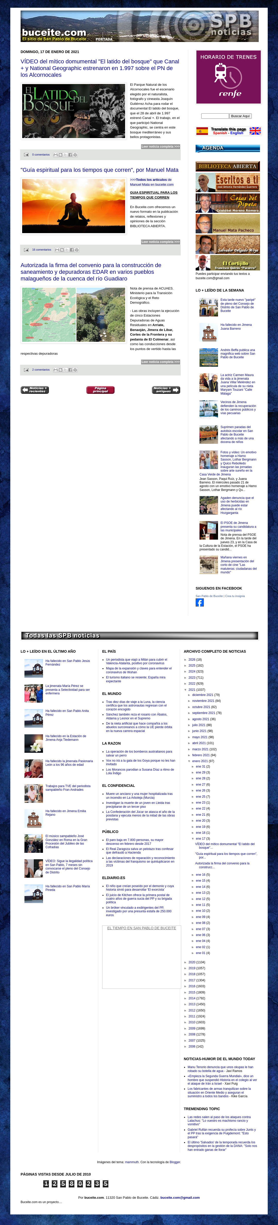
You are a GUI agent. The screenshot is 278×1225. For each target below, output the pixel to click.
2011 (192, 1016)
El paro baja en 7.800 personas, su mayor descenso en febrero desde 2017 (134, 841)
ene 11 (201, 905)
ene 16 (201, 875)
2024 (192, 671)
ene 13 (201, 893)
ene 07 (201, 929)
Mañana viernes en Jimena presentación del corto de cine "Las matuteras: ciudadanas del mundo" (239, 565)
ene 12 (201, 899)
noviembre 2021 (203, 701)
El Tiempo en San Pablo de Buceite (141, 928)
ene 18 (201, 833)
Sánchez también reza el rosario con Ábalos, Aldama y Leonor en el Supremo (136, 716)
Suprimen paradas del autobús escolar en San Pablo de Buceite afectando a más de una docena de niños (237, 434)
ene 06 (201, 935)
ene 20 (201, 820)
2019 (192, 968)
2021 (192, 690)
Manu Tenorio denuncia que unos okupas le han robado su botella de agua (220, 1069)
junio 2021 (199, 731)
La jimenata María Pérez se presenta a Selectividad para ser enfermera (68, 689)
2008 (192, 1034)
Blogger (175, 1162)
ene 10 (201, 911)
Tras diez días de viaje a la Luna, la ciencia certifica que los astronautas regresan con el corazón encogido (136, 705)
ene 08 (201, 923)
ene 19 (201, 827)
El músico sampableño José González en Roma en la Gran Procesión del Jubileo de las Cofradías (66, 841)
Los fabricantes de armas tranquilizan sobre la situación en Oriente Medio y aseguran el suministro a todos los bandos (219, 1092)
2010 (192, 1022)
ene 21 (201, 814)
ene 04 (201, 941)
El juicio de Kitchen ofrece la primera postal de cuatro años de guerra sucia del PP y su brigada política (139, 898)
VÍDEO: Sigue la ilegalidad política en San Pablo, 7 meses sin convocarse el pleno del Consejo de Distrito (69, 866)
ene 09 (201, 917)
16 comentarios (41, 249)
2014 (192, 998)
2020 (192, 962)
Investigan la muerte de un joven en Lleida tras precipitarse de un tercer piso (138, 804)
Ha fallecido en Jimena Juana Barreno (236, 326)
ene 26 (201, 790)
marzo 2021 (201, 749)
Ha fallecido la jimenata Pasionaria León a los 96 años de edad (69, 763)
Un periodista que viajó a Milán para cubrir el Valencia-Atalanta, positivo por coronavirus (136, 661)
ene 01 (201, 953)
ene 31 (201, 766)
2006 (192, 1046)
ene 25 (201, 796)
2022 (192, 683)
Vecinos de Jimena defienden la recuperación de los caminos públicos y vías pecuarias (238, 407)
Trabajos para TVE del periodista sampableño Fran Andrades (68, 788)
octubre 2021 (201, 707)
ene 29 (201, 772)
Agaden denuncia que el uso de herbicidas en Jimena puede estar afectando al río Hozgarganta (237, 505)
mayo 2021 (200, 737)
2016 (192, 986)
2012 (192, 1010)
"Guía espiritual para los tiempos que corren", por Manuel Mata (100, 170)
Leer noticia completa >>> (161, 146)
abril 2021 (199, 743)
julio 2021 (199, 725)
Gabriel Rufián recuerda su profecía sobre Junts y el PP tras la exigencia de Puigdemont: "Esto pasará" (222, 1133)
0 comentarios (41, 154)
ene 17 (201, 838)
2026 (192, 659)
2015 (192, 992)
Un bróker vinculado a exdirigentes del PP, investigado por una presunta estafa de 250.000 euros (138, 911)
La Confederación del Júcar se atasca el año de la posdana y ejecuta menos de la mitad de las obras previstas (140, 815)
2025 (192, 665)
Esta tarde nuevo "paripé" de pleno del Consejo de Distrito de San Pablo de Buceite (238, 305)
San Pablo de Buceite (209, 596)
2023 (192, 677)
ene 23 (201, 802)
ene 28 (201, 778)
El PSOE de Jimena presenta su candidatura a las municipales (238, 526)
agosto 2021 (201, 719)
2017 (192, 980)
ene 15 (201, 880)
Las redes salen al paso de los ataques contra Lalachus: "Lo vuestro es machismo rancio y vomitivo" (219, 1120)
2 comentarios (41, 369)
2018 (192, 974)
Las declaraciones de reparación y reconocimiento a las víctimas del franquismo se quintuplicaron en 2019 (140, 861)
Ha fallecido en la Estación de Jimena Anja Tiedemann (66, 738)
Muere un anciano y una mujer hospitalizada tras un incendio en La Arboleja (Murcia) (139, 795)
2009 (192, 1028)
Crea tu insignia (235, 596)
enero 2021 (200, 761)
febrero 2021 (201, 755)
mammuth (132, 1162)
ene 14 (201, 887)
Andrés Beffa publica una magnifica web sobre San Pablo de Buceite (238, 353)
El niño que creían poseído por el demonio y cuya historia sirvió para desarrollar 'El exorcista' (140, 887)
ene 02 (201, 947)
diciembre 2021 (203, 695)
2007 (192, 1040)
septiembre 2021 (204, 713)
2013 (192, 1004)
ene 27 (201, 784)
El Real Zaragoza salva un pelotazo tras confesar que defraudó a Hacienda (139, 850)
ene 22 (201, 808)
